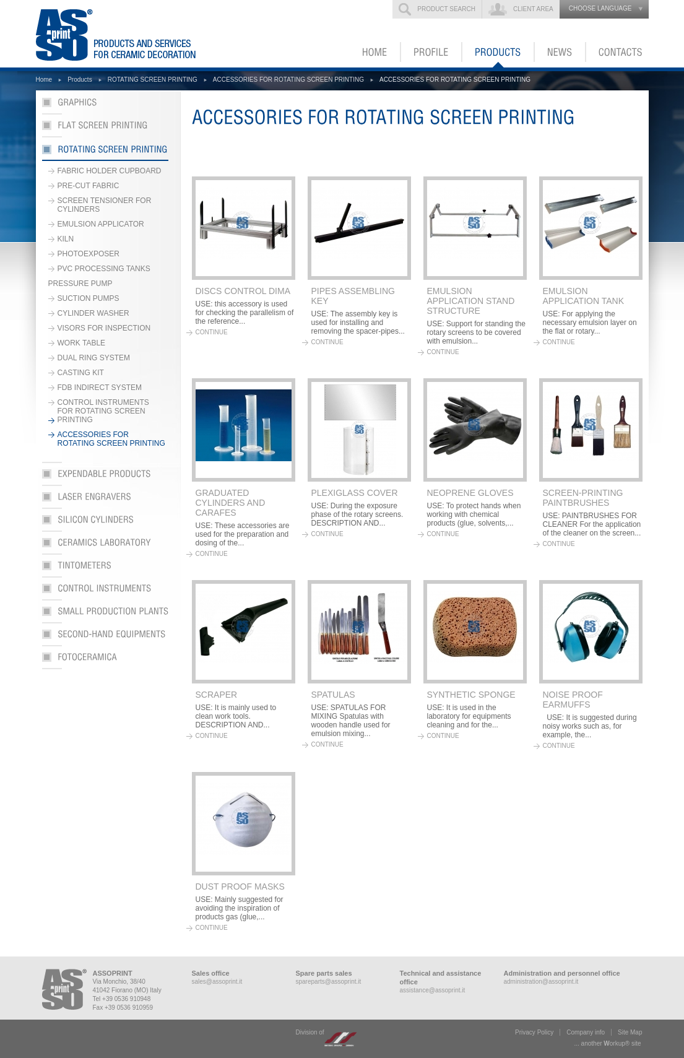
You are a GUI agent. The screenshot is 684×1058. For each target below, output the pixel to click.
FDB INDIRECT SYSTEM (100, 387)
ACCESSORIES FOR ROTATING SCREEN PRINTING (288, 79)
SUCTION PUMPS (88, 298)
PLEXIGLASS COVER (354, 493)
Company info (585, 1032)
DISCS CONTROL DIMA (243, 291)
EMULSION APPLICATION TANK (583, 296)
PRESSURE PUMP (80, 283)
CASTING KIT (81, 372)
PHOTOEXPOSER (88, 253)
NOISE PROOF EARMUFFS (573, 699)
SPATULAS (333, 695)
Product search (446, 9)
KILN (66, 239)
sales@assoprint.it (217, 981)
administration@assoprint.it (541, 981)
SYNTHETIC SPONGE (471, 695)
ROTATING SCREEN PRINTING (152, 79)
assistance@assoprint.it (432, 990)
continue (212, 332)
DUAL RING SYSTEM (94, 357)
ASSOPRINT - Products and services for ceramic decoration (134, 33)
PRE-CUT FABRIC (88, 185)
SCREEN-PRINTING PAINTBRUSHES (583, 498)
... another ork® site (607, 1043)
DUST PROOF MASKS (240, 886)
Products (79, 79)
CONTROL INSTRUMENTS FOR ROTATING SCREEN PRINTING (103, 411)
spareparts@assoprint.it (328, 981)
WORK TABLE (82, 343)
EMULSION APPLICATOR (101, 224)
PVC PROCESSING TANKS (104, 268)
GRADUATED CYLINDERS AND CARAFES (231, 503)
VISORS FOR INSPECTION (104, 328)
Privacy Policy (534, 1032)
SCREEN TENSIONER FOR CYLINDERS (105, 205)
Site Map (630, 1032)
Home (44, 79)
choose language (600, 8)
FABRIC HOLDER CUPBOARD (110, 171)
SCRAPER (217, 695)
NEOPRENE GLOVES (470, 493)
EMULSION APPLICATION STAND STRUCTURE (471, 301)
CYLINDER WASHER (93, 313)
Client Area (533, 9)
